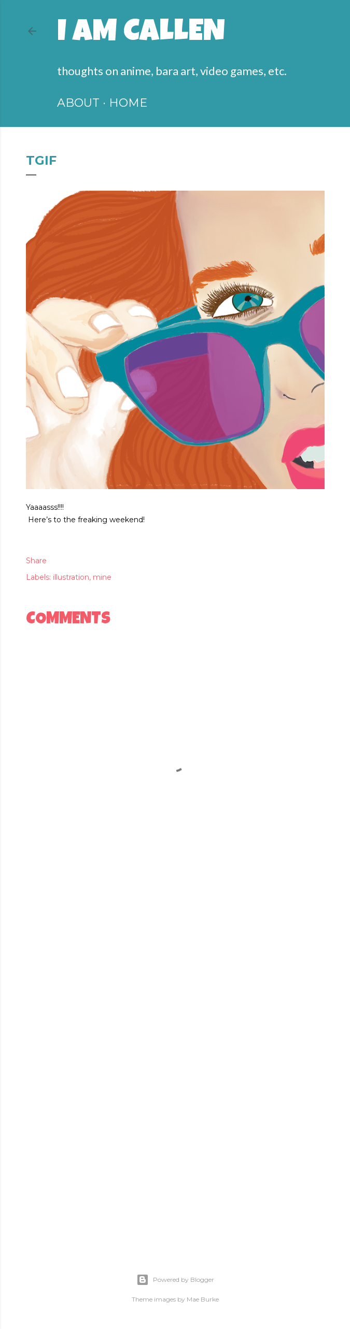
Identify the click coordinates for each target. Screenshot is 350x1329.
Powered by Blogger (175, 1280)
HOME (128, 103)
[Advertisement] (175, 978)
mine (102, 577)
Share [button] (36, 560)
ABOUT (78, 103)
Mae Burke (203, 1299)
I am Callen (141, 34)
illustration (71, 577)
